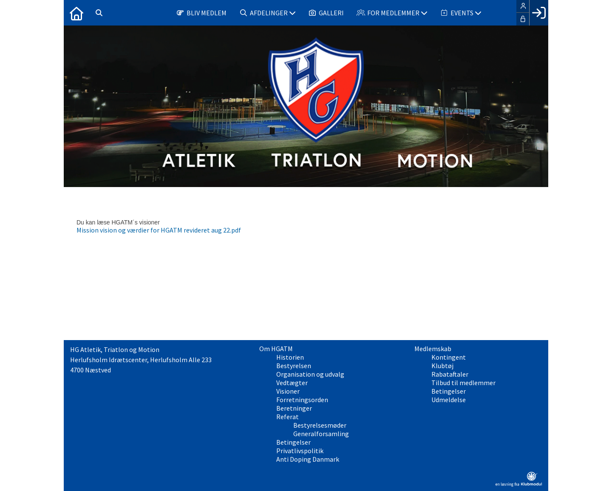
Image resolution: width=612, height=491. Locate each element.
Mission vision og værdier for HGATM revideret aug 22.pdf (158, 230)
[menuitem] (76, 13)
